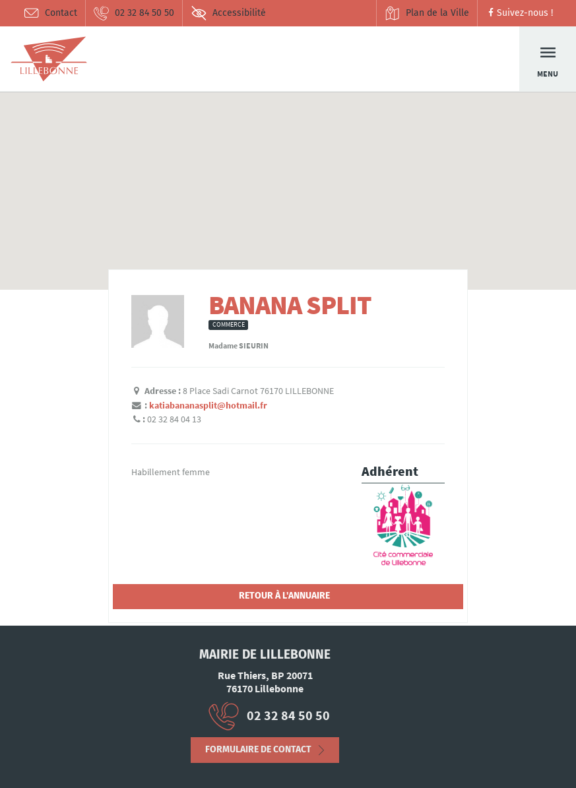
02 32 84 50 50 (133, 13)
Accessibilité (228, 13)
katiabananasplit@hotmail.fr (208, 405)
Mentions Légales (53, 752)
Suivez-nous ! (518, 12)
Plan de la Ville (426, 13)
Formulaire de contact (258, 754)
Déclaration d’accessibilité (96, 757)
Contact (50, 13)
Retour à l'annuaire (284, 595)
